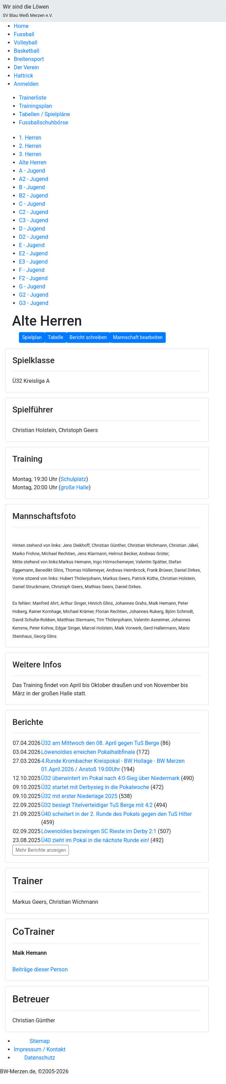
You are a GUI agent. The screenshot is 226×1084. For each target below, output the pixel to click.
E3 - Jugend (33, 261)
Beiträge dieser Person (40, 969)
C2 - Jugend (33, 212)
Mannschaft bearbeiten (138, 337)
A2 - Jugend (33, 179)
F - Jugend (31, 270)
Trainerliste (32, 97)
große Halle (75, 487)
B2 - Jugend (33, 195)
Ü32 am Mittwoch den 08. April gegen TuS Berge (100, 743)
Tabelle (55, 337)
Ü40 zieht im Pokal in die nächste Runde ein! (95, 840)
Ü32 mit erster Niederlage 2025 (79, 796)
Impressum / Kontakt (39, 1049)
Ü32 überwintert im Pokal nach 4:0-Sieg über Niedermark (110, 778)
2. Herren (30, 146)
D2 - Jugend (33, 237)
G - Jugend (32, 286)
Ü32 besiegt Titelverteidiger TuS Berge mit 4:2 (97, 805)
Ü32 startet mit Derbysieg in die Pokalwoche (95, 787)
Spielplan (32, 337)
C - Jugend (32, 204)
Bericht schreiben (88, 337)
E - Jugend (31, 245)
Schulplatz (73, 479)
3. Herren (30, 154)
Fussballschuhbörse (43, 122)
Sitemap (40, 1041)
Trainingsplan (35, 106)
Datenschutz (39, 1057)
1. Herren (30, 137)
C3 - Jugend (33, 220)
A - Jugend (32, 170)
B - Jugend (32, 187)
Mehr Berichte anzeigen (41, 850)
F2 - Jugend (33, 278)
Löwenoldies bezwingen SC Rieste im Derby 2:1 (98, 831)
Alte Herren (33, 162)
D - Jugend (32, 228)
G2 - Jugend (33, 295)
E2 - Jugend (33, 253)
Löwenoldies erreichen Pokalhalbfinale (88, 752)
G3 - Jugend (33, 303)
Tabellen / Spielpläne (44, 114)
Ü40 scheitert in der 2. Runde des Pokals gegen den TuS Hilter (116, 814)
